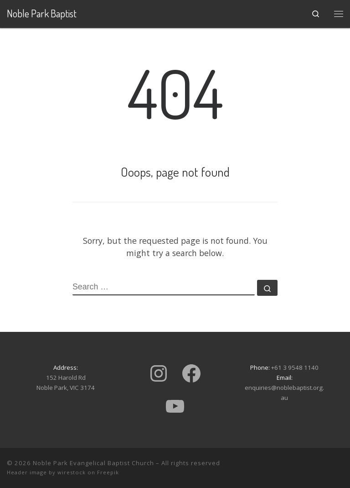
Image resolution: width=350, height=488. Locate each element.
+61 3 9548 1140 (295, 367)
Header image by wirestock (46, 472)
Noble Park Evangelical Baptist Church (93, 463)
